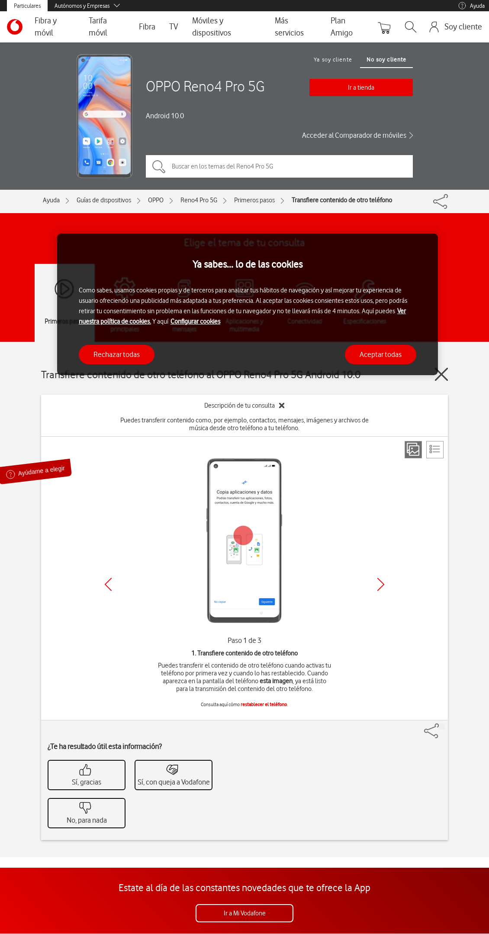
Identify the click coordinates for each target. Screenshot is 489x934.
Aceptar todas (381, 354)
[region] (247, 304)
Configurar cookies (195, 321)
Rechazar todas (116, 354)
